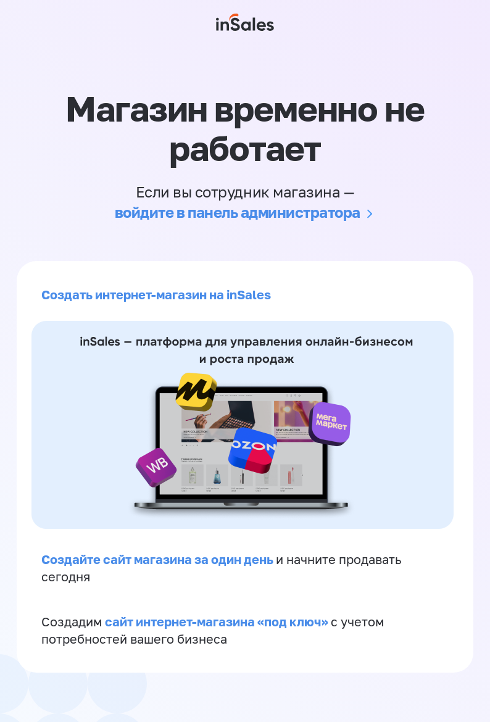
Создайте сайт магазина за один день (158, 559)
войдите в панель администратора (237, 212)
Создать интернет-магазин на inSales (156, 294)
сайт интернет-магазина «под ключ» (218, 621)
